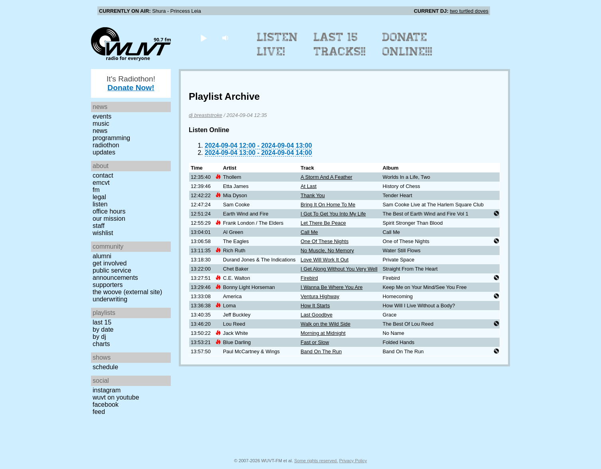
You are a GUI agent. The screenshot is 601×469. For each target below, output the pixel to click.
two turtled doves (469, 11)
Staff (99, 225)
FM (96, 189)
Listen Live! (277, 44)
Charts (101, 343)
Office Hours (109, 211)
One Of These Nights (324, 241)
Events (102, 116)
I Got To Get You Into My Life (333, 214)
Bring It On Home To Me (327, 205)
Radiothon (106, 145)
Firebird (309, 278)
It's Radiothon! (131, 83)
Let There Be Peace (323, 223)
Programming (111, 138)
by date (103, 329)
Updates (104, 152)
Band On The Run (321, 351)
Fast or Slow (314, 342)
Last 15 (102, 322)
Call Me (309, 232)
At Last (308, 186)
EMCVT (101, 182)
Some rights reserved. (316, 460)
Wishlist (103, 233)
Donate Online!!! (407, 44)
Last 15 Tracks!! (340, 44)
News (100, 130)
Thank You (312, 195)
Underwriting (110, 299)
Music (101, 123)
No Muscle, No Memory (327, 250)
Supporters (108, 284)
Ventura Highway (319, 296)
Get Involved (110, 263)
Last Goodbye (316, 315)
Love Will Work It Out (324, 260)
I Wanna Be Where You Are (331, 287)
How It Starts (315, 306)
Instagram (107, 390)
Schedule (105, 367)
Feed (99, 411)
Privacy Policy (353, 460)
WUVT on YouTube (116, 397)
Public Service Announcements (115, 274)
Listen (100, 204)
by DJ (99, 336)
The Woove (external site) (127, 292)
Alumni (102, 256)
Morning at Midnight (322, 333)
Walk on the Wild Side (325, 324)
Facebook (106, 404)
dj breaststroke (205, 115)
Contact (103, 175)
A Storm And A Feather (326, 177)
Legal (99, 197)
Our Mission (109, 218)
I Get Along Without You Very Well (339, 269)
